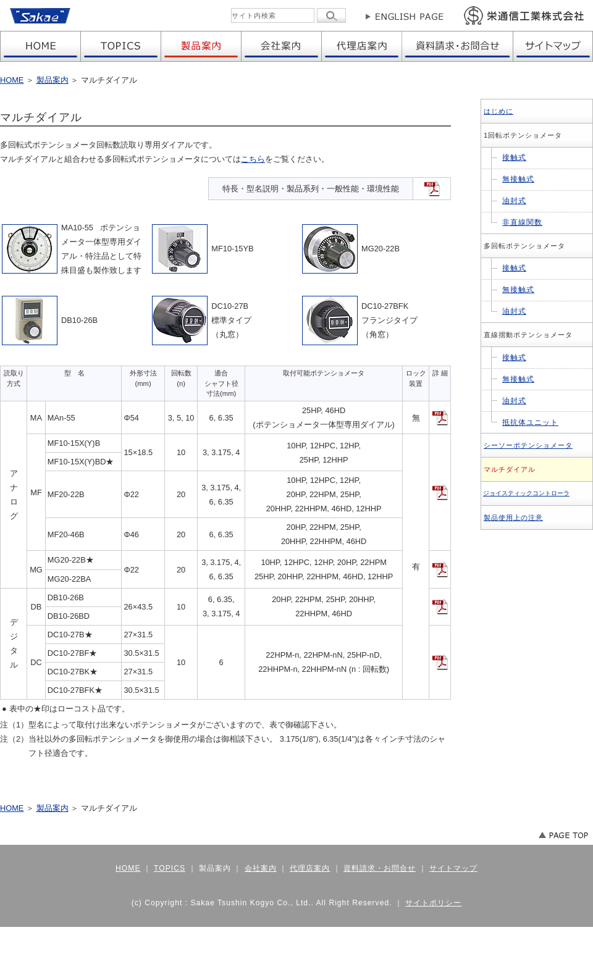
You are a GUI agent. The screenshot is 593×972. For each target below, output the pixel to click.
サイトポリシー (433, 903)
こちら (253, 159)
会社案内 (261, 868)
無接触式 (518, 179)
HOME (11, 80)
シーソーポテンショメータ (528, 445)
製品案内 (52, 80)
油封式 (514, 200)
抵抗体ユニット (530, 422)
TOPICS (169, 868)
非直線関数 (522, 222)
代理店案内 (310, 868)
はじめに (498, 111)
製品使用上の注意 (513, 517)
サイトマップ (453, 868)
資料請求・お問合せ (379, 868)
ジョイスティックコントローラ (526, 493)
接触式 (514, 157)
